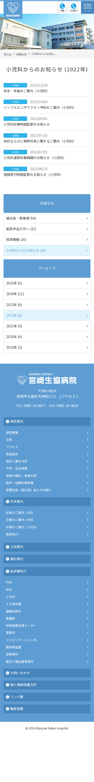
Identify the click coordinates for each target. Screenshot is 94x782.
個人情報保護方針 (21, 684)
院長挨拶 (47, 454)
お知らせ (23, 53)
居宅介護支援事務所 (47, 661)
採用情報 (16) (47, 239)
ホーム (9, 53)
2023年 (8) (47, 304)
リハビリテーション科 (47, 640)
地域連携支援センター (47, 625)
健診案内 (14, 558)
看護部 (47, 618)
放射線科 (47, 654)
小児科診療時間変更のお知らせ (47, 121)
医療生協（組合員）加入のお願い (47, 490)
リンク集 (14, 696)
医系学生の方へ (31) (47, 228)
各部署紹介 (16, 571)
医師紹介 (47, 534)
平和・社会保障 (47, 468)
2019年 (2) (47, 347)
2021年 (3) (47, 326)
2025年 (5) (47, 283)
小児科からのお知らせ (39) (47, 250)
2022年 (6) (47, 315)
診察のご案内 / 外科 (47, 519)
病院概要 (47, 432)
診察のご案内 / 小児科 (47, 527)
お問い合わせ (18, 672)
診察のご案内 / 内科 (47, 512)
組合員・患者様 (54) (47, 218)
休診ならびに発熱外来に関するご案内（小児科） (47, 138)
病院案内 (14, 421)
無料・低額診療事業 (47, 482)
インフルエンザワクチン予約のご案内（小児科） (47, 104)
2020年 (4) (47, 336)
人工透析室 (47, 604)
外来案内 (14, 501)
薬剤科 (47, 632)
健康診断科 (47, 611)
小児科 (47, 597)
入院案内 (14, 546)
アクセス (69, 396)
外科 (47, 589)
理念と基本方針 (47, 461)
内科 (47, 582)
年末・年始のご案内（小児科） (47, 88)
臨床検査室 (47, 647)
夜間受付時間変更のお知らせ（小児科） (47, 171)
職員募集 (14, 708)
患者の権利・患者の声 (47, 475)
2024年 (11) (47, 293)
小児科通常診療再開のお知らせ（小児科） (47, 155)
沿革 (47, 439)
